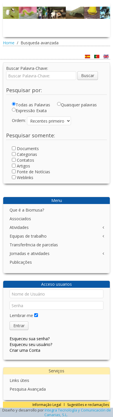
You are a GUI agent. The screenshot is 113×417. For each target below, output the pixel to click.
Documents (26, 148)
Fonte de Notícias (31, 171)
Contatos (23, 160)
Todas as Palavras (31, 105)
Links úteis (19, 380)
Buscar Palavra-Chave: (27, 68)
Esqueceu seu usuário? (31, 344)
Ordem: (19, 120)
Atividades (19, 227)
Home (8, 42)
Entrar (19, 325)
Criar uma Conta (25, 350)
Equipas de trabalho (28, 236)
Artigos (21, 166)
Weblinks (23, 177)
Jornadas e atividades (30, 253)
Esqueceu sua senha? (30, 338)
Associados (20, 218)
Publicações (21, 262)
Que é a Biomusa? (27, 210)
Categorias (25, 154)
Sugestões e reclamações (88, 404)
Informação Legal (46, 404)
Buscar (87, 75)
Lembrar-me (21, 315)
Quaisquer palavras (77, 105)
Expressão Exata (29, 110)
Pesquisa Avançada (28, 389)
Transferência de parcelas (34, 244)
